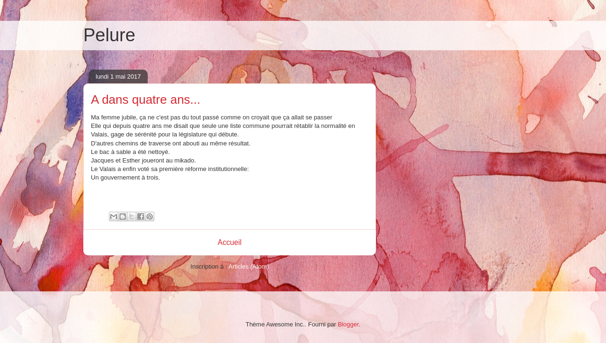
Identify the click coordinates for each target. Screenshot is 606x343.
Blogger (348, 324)
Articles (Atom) (248, 266)
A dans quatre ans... (145, 99)
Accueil (229, 242)
